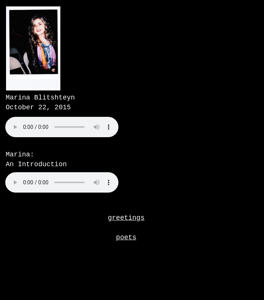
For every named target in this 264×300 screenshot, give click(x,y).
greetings (126, 218)
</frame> (80, 136)
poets (126, 237)
